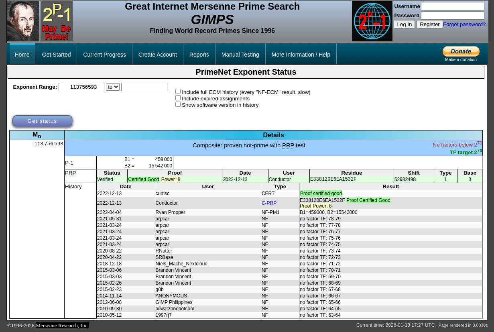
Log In (404, 24)
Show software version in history (220, 105)
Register (430, 24)
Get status (42, 121)
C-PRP (269, 204)
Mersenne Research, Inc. (62, 327)
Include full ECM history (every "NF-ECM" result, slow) (246, 92)
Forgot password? (464, 24)
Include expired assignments (216, 99)
